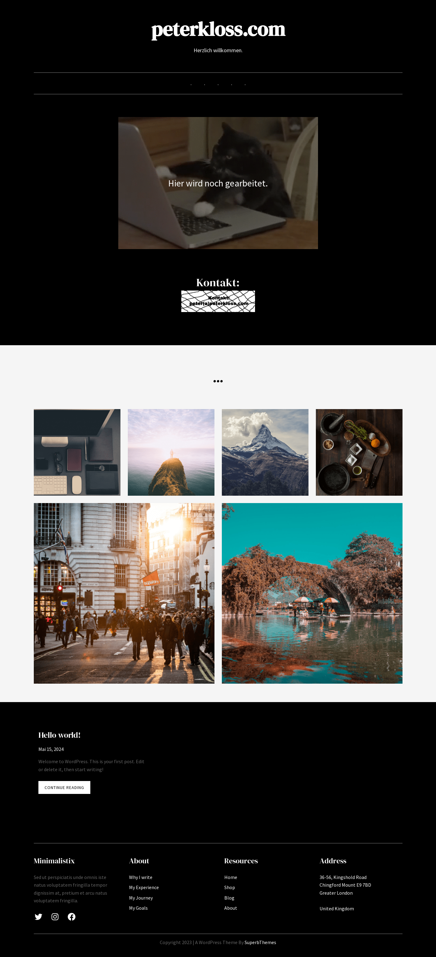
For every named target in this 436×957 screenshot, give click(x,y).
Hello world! (59, 734)
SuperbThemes (260, 942)
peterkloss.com (218, 29)
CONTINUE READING (67, 789)
